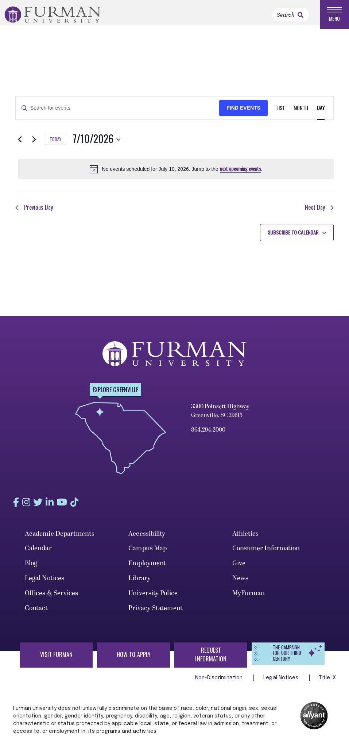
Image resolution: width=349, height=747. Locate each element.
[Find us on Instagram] (29, 506)
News (240, 582)
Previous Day (34, 211)
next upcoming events (240, 173)
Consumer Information (266, 552)
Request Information (210, 658)
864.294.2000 (208, 434)
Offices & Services (51, 597)
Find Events (243, 112)
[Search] (290, 14)
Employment (147, 567)
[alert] (176, 173)
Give (238, 567)
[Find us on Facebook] (15, 506)
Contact (36, 612)
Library (139, 582)
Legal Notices (44, 582)
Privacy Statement (155, 612)
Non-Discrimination (219, 681)
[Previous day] (19, 143)
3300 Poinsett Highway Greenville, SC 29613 (220, 415)
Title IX (327, 681)
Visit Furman (56, 658)
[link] (300, 15)
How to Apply (134, 658)
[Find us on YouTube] (75, 506)
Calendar (38, 552)
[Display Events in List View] (280, 112)
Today (55, 143)
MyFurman (248, 597)
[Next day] (34, 143)
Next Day (319, 211)
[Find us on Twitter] (44, 506)
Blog (31, 567)
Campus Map (147, 552)
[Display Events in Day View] (321, 112)
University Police (153, 597)
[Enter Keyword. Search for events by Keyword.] (117, 112)
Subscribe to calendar (293, 236)
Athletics (245, 537)
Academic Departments (59, 537)
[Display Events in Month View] (301, 112)
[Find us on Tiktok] (90, 506)
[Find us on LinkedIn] (59, 506)
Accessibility (146, 537)
